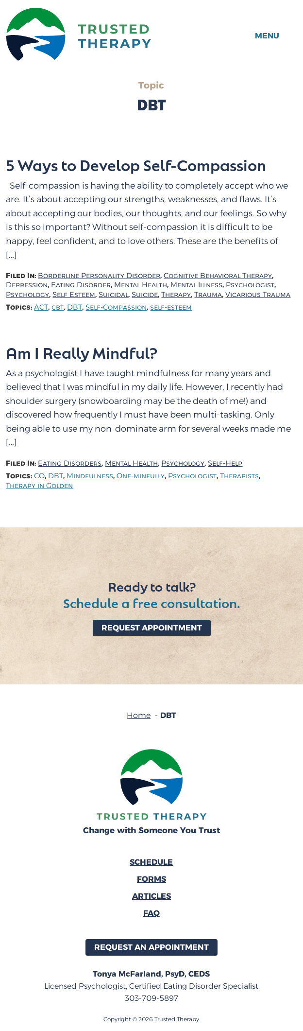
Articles (151, 896)
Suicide (145, 295)
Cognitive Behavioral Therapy (218, 276)
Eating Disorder (81, 285)
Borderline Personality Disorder (99, 276)
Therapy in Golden (39, 486)
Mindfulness (90, 476)
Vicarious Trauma (257, 295)
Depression (27, 285)
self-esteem (171, 307)
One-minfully (141, 476)
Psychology (27, 295)
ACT (41, 307)
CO (39, 476)
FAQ (151, 913)
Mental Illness (196, 285)
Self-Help (225, 463)
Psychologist (250, 285)
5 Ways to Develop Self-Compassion (136, 165)
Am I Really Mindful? (81, 352)
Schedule (151, 862)
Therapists (239, 476)
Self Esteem (73, 295)
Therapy (176, 295)
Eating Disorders (69, 463)
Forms (151, 879)
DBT (74, 307)
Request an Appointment (151, 947)
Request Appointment (151, 628)
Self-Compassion (116, 307)
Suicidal (113, 295)
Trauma (208, 295)
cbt (57, 307)
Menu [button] (267, 36)
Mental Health (140, 285)
